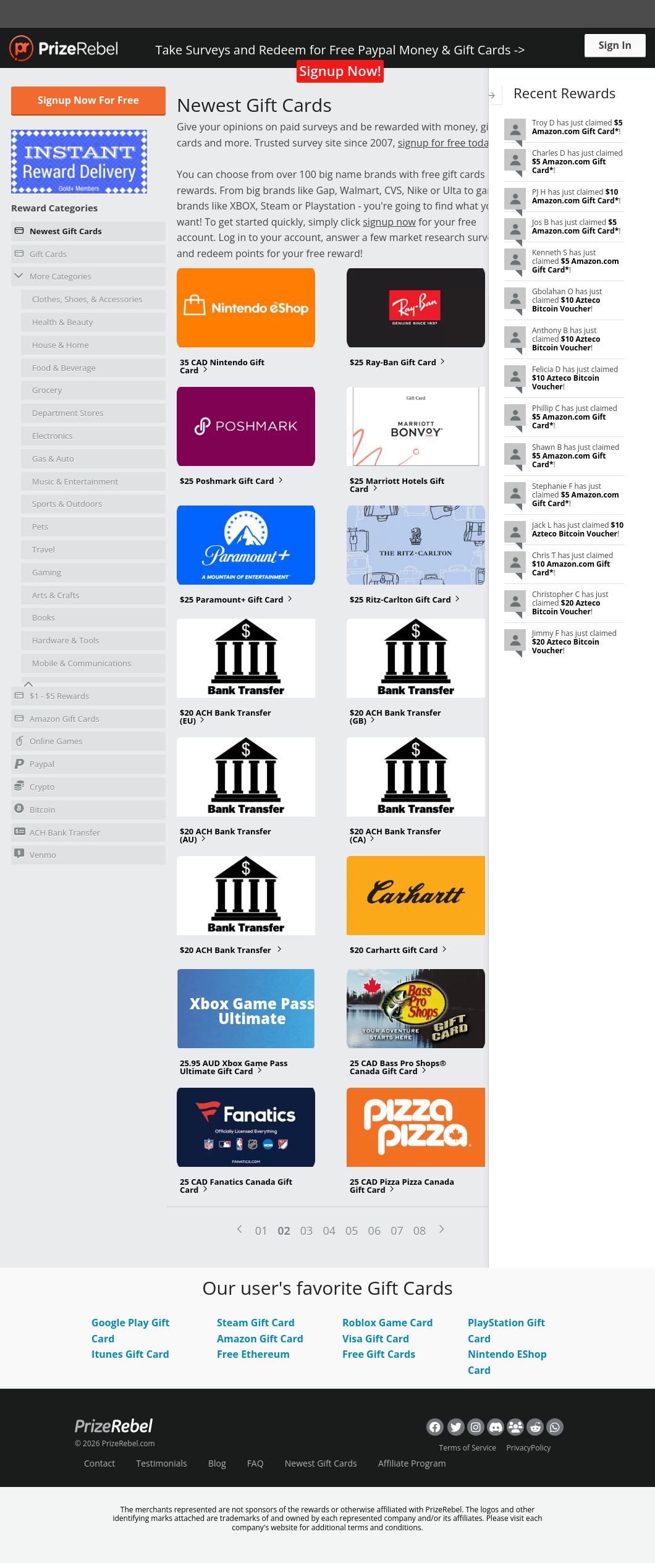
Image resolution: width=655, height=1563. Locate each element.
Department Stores (68, 412)
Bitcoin (35, 809)
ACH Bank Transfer (57, 832)
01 (261, 1230)
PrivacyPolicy (529, 1447)
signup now (389, 222)
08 (419, 1230)
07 (397, 1230)
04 (329, 1230)
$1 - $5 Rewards (51, 698)
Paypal (34, 766)
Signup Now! (340, 70)
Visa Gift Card (375, 1338)
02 (283, 1230)
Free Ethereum (253, 1354)
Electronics (52, 435)
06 (374, 1230)
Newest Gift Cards (58, 233)
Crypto (34, 786)
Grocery (47, 390)
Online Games (48, 743)
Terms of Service (467, 1447)
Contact (99, 1463)
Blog (217, 1463)
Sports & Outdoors (67, 503)
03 (306, 1230)
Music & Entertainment (75, 481)
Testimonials (161, 1463)
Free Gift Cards (378, 1354)
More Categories (52, 276)
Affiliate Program (412, 1463)
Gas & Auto (53, 458)
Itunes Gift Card (130, 1354)
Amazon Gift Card (260, 1338)
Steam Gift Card (256, 1322)
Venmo (35, 854)
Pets (40, 526)
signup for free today (446, 143)
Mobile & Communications (81, 663)
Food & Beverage (64, 367)
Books (43, 617)
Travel (43, 549)
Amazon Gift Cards (56, 721)
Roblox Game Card (387, 1322)
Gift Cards (40, 256)
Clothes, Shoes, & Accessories (87, 299)
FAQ (255, 1463)
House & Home (60, 344)
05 (351, 1230)
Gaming (46, 572)
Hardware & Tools (65, 640)
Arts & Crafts (56, 595)
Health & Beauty (62, 322)
